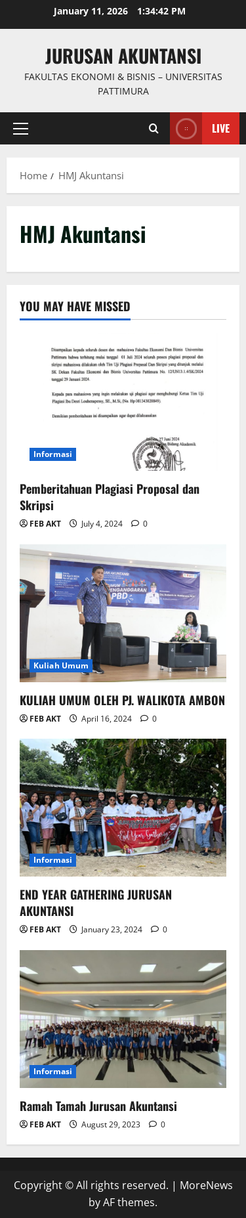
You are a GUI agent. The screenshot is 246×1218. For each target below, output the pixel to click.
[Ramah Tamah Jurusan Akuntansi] (123, 1019)
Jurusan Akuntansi (123, 55)
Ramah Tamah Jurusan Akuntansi (98, 1105)
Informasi (52, 454)
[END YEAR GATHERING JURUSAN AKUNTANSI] (123, 808)
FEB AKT (45, 523)
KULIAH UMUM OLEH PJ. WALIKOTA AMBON (122, 699)
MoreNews (206, 1185)
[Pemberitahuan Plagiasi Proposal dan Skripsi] (123, 402)
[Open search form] (154, 128)
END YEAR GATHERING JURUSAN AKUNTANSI (96, 902)
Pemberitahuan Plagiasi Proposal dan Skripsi (109, 496)
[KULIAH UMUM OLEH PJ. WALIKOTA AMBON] (123, 613)
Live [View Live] (200, 128)
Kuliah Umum (61, 665)
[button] (21, 128)
